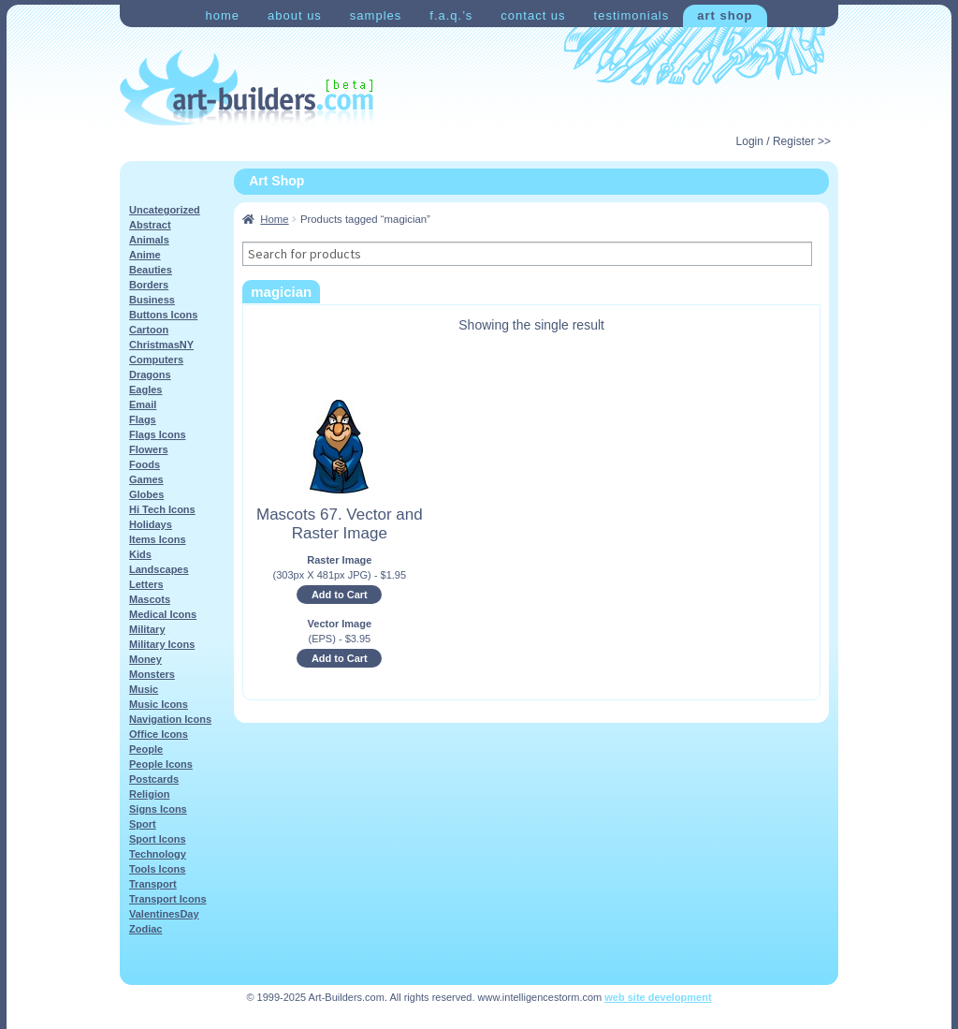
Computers (156, 359)
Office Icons (158, 734)
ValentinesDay (164, 913)
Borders (148, 284)
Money (145, 659)
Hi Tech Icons (162, 509)
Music (143, 689)
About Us (295, 15)
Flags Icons (157, 434)
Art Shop (724, 15)
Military (147, 629)
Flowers (148, 449)
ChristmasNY (161, 344)
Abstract (150, 224)
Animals (149, 239)
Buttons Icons (163, 314)
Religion (149, 794)
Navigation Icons (170, 719)
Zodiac (145, 928)
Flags (142, 419)
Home (222, 15)
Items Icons (157, 539)
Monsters (152, 674)
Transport (153, 883)
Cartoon (148, 329)
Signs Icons (158, 809)
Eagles (145, 389)
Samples (375, 15)
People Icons (161, 764)
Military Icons (162, 644)
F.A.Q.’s (450, 15)
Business (152, 299)
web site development (657, 997)
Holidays (150, 524)
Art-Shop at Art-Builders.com (246, 88)
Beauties (150, 269)
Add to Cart (340, 594)
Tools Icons (157, 869)
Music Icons (158, 704)
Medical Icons (162, 614)
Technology (157, 854)
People (146, 749)
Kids (140, 554)
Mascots (149, 599)
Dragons (150, 374)
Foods (144, 464)
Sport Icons (157, 839)
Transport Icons (168, 898)
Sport (142, 824)
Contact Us (533, 15)
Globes (146, 494)
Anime (145, 254)
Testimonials (632, 15)
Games (146, 479)
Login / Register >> (783, 141)
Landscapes (159, 569)
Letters (146, 584)
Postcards (154, 779)
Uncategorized (164, 209)
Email (142, 404)
